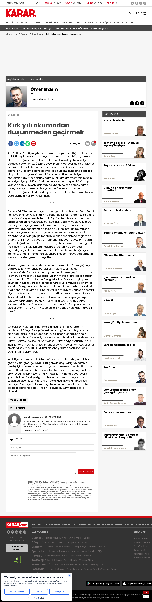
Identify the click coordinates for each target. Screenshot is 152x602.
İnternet (58, 560)
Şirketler (102, 546)
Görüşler (105, 22)
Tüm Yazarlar (36, 79)
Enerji (76, 546)
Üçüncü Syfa (59, 537)
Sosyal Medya (71, 560)
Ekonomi (47, 22)
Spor (71, 22)
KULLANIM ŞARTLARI (86, 524)
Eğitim (87, 537)
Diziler (47, 555)
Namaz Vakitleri (142, 542)
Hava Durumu (141, 538)
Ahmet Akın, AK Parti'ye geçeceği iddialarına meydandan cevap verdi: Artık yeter (59, 28)
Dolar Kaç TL (140, 550)
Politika (48, 537)
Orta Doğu (49, 542)
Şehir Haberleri (141, 553)
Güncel (15, 22)
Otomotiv (67, 546)
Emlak (58, 546)
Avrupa (70, 542)
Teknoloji (38, 560)
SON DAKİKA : (12, 28)
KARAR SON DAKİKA (16, 548)
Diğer (100, 551)
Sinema (70, 564)
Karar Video (91, 22)
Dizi (63, 564)
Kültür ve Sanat (91, 569)
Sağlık (64, 555)
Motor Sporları (88, 551)
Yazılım (83, 560)
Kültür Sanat (74, 555)
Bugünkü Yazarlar (16, 79)
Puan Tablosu (140, 546)
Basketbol (54, 551)
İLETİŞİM (49, 524)
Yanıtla (29, 430)
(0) (38, 430)
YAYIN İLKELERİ (68, 524)
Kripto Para (60, 22)
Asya (77, 542)
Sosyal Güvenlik (88, 546)
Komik (78, 564)
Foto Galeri (39, 569)
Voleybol (65, 551)
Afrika (84, 542)
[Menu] (131, 22)
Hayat (80, 22)
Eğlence (86, 555)
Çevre (79, 537)
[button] (70, 143)
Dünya (36, 22)
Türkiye (71, 537)
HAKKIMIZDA (38, 524)
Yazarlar (26, 22)
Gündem (55, 564)
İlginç (85, 564)
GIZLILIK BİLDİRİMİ (105, 524)
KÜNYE (57, 524)
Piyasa (50, 546)
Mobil (50, 560)
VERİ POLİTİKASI (122, 524)
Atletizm (75, 551)
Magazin (55, 555)
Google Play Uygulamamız (105, 583)
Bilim (90, 560)
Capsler (61, 569)
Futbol (44, 551)
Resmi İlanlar (120, 22)
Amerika (60, 542)
